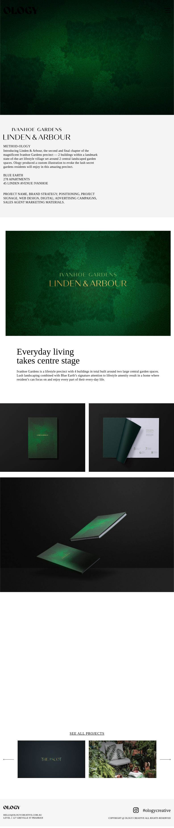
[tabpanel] (88, 283)
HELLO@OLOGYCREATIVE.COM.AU (22, 815)
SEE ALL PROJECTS (87, 733)
